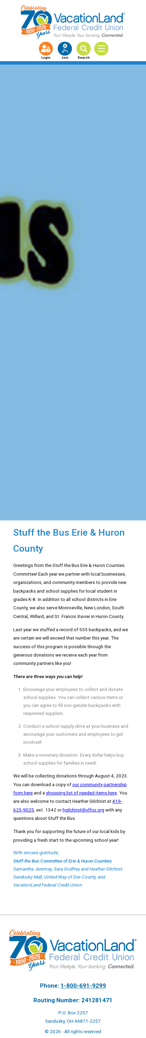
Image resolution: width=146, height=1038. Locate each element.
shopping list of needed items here (81, 793)
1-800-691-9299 (83, 985)
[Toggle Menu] (103, 48)
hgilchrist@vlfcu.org (83, 810)
